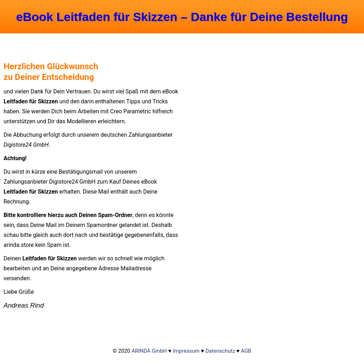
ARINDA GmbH (149, 351)
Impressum (186, 351)
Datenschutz (220, 351)
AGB (246, 351)
